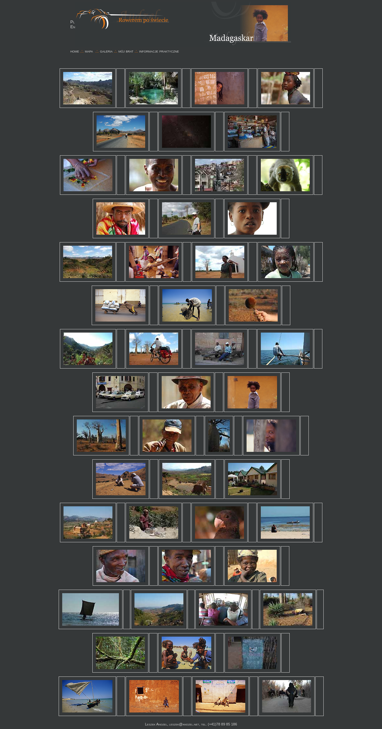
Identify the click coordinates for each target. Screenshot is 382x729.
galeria (106, 51)
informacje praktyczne (159, 51)
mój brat (126, 51)
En (72, 26)
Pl (72, 21)
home (74, 51)
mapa (89, 51)
